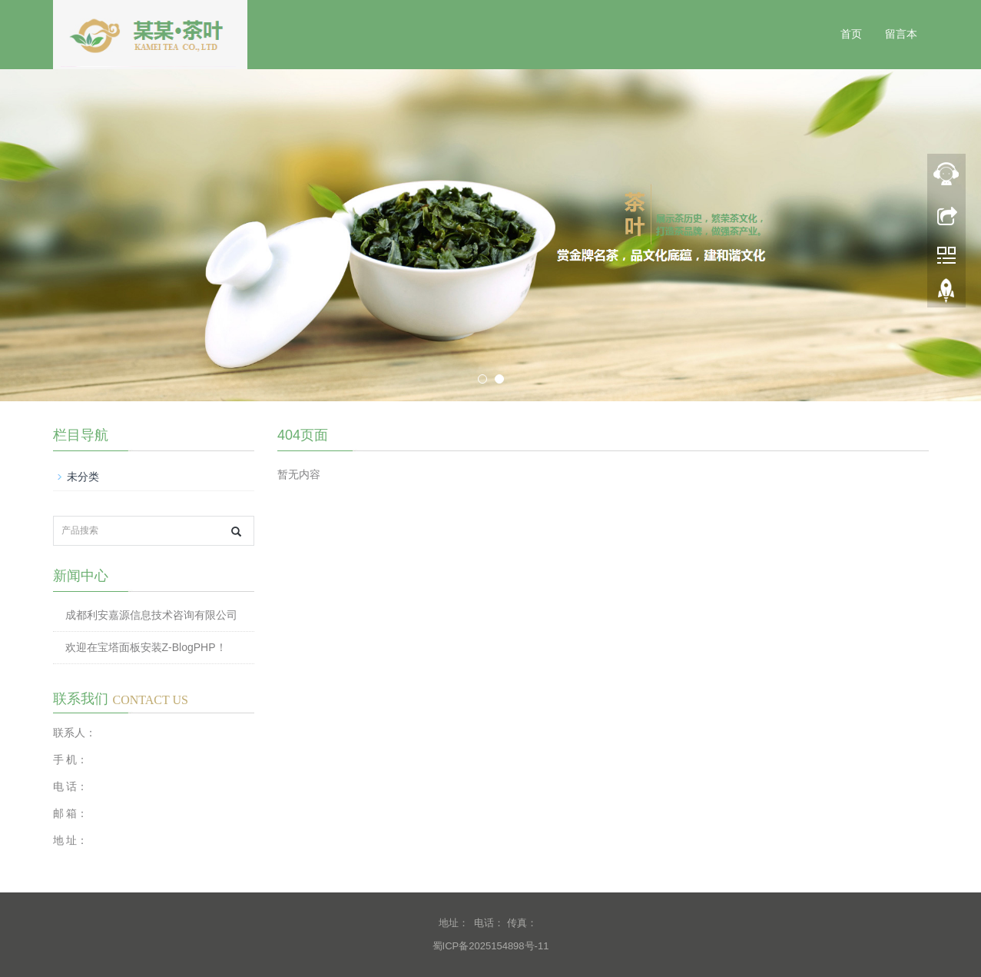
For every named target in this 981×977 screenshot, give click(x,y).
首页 (851, 34)
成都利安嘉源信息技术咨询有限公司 (151, 615)
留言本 (901, 34)
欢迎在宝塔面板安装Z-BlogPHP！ (146, 647)
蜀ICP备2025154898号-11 (491, 946)
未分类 (83, 476)
